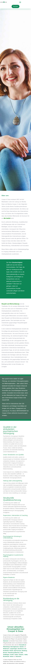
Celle (21, 652)
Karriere (15, 6)
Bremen (5, 652)
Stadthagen (6, 654)
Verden (12, 654)
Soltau (16, 654)
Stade (26, 654)
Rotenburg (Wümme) (13, 652)
